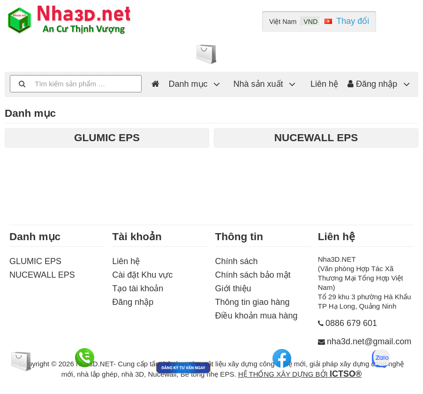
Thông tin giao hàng (252, 302)
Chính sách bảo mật (253, 275)
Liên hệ (324, 84)
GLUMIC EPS (35, 261)
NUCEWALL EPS (42, 275)
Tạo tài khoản (137, 288)
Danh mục (188, 84)
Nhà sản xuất (258, 84)
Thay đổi (352, 21)
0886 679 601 (351, 323)
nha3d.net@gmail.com (369, 341)
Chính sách (236, 261)
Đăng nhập (372, 84)
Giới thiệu (233, 288)
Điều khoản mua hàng (256, 315)
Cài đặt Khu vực (142, 275)
